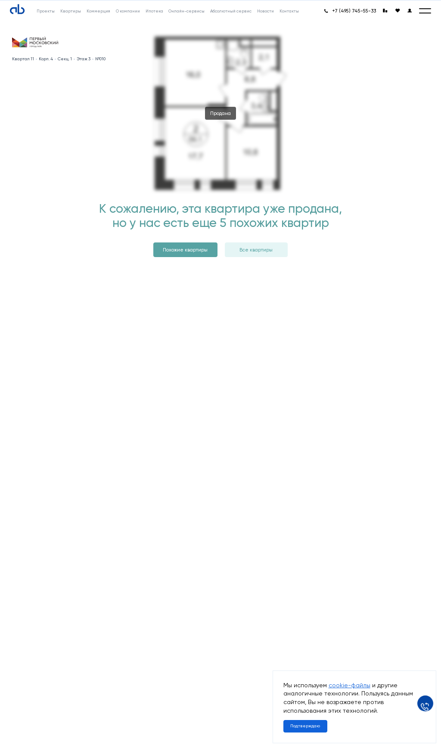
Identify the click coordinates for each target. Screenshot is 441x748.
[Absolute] (17, 9)
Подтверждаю (305, 725)
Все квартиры (256, 250)
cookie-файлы (349, 685)
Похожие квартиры (185, 250)
